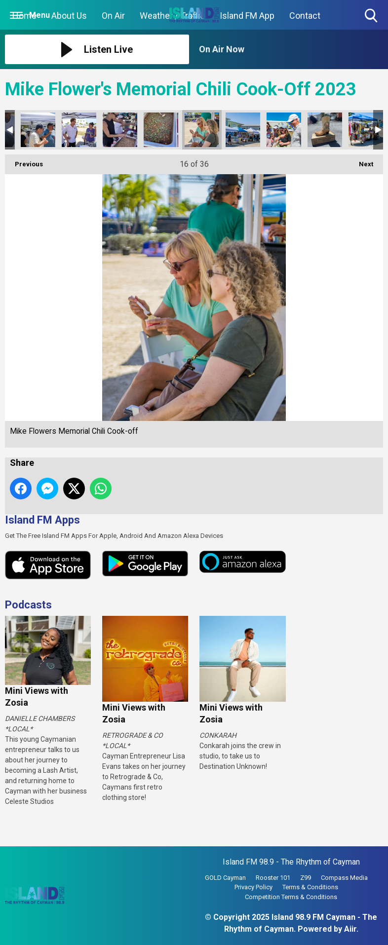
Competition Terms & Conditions (291, 897)
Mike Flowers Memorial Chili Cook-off (38, 130)
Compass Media (344, 877)
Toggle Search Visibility (372, 16)
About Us (69, 15)
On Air (113, 15)
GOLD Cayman (225, 877)
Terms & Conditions (310, 887)
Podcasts (28, 605)
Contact (304, 15)
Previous (24, 161)
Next (361, 161)
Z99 (305, 877)
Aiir (350, 929)
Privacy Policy (253, 887)
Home (24, 15)
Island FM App (247, 15)
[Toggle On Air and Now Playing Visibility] (291, 49)
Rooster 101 (273, 877)
